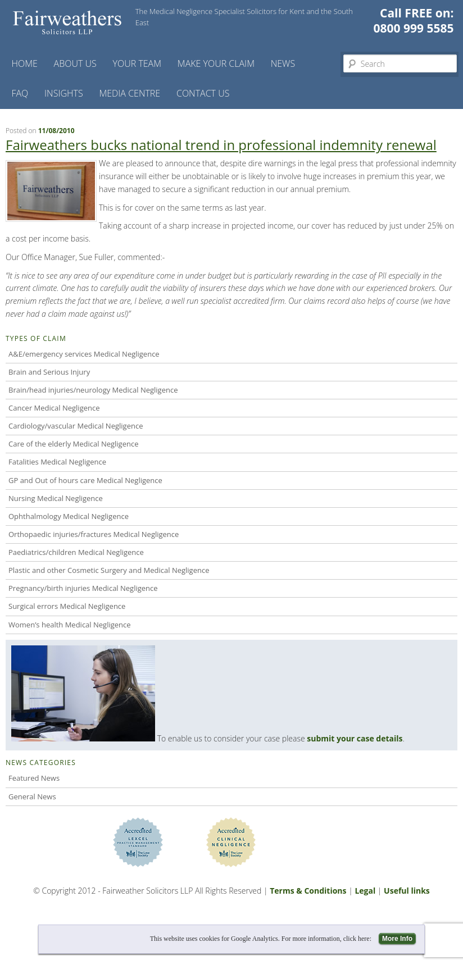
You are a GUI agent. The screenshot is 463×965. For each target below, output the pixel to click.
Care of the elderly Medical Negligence (73, 444)
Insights (63, 93)
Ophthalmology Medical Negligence (68, 516)
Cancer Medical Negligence (54, 408)
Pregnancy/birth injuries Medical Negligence (83, 588)
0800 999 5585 (414, 28)
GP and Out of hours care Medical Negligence (85, 480)
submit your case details (354, 738)
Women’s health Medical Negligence (69, 625)
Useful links (407, 890)
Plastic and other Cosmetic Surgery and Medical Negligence (108, 570)
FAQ (19, 93)
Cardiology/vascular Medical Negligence (75, 426)
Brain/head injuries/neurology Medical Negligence (93, 390)
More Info (397, 939)
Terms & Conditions (308, 890)
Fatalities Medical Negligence (57, 462)
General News (32, 796)
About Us (75, 63)
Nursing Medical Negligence (55, 498)
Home (24, 63)
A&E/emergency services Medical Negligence (84, 354)
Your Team (137, 63)
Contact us (202, 93)
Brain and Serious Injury (49, 372)
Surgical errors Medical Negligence (66, 606)
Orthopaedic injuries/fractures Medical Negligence (93, 534)
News (283, 63)
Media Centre (129, 93)
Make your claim (216, 63)
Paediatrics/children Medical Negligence (76, 552)
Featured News (34, 778)
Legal (365, 890)
